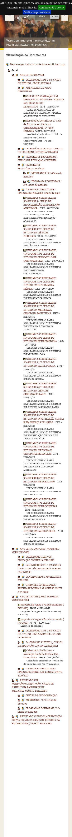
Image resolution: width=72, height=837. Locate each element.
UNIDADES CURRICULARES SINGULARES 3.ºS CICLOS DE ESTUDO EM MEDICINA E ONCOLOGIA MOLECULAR (39, 448)
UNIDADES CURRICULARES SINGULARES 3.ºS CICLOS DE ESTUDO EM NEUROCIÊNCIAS (40, 502)
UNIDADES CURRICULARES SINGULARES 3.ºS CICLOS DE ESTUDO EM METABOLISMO (39, 478)
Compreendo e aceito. (51, 7)
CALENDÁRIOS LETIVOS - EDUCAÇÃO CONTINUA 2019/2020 (36, 558)
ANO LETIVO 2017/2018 (32, 75)
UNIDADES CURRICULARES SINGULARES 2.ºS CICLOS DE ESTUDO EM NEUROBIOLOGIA (40, 337)
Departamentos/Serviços (38, 40)
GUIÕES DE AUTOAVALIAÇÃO (41, 695)
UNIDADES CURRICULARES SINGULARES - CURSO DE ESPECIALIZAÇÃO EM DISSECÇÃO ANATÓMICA (41, 203)
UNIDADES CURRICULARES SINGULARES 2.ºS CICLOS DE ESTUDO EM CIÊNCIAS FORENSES (39, 231)
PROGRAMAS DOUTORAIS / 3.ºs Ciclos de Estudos (42, 182)
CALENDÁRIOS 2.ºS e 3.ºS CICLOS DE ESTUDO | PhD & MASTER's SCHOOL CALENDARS (39, 568)
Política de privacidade (37, 12)
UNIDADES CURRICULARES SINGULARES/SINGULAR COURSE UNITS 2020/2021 (40, 672)
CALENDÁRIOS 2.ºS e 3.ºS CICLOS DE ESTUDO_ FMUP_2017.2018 (39, 81)
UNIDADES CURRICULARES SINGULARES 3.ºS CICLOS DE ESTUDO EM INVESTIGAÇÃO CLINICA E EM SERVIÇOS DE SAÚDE (43, 417)
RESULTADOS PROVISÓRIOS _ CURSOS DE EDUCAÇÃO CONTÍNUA (38, 158)
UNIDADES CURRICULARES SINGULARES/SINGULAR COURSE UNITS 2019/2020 (40, 588)
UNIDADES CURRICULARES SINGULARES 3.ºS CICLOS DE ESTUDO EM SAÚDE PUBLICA (39, 527)
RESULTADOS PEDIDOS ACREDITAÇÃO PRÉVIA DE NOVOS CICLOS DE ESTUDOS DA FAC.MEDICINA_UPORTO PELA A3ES (37, 720)
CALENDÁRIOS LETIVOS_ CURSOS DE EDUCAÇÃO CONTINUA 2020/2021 (40, 643)
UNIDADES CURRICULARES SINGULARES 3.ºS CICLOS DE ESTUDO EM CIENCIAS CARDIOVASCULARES (39, 389)
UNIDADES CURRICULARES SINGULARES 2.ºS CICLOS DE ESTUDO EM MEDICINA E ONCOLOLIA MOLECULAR (39, 308)
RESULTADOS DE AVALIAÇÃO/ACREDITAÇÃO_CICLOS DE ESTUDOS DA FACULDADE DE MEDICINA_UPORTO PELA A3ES (33, 685)
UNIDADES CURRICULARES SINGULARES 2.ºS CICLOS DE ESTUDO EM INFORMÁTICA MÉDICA (39, 283)
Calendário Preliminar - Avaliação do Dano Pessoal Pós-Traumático (41, 654)
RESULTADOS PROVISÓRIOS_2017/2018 (31, 166)
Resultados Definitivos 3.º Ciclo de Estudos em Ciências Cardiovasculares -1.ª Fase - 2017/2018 (42, 126)
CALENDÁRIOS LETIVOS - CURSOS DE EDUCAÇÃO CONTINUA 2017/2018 (40, 150)
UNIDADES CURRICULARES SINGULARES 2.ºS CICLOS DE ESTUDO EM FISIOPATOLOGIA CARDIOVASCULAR (39, 255)
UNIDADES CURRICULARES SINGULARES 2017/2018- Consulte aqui (39, 191)
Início (22, 40)
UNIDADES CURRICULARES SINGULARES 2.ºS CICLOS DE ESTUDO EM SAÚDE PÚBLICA (39, 362)
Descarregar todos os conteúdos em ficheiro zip (37, 64)
